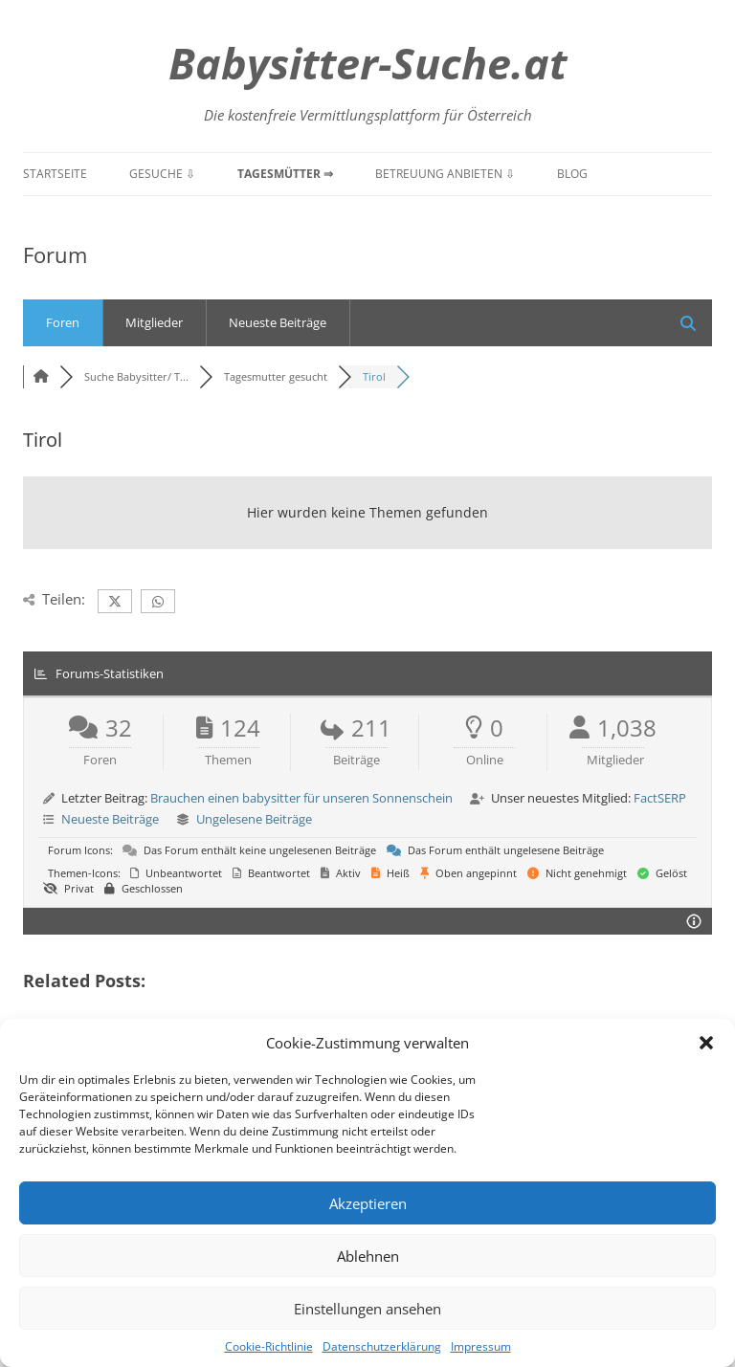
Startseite (55, 173)
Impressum (481, 1346)
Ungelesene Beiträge (254, 818)
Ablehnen (368, 1256)
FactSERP (660, 797)
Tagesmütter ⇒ (285, 173)
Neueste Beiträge (277, 322)
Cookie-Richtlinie (269, 1346)
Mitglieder (154, 322)
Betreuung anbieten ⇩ (445, 173)
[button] (706, 1042)
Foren (62, 322)
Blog (572, 173)
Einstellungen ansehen (367, 1308)
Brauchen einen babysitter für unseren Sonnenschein (301, 797)
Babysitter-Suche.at (367, 62)
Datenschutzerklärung (382, 1346)
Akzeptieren (368, 1203)
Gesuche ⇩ (162, 173)
